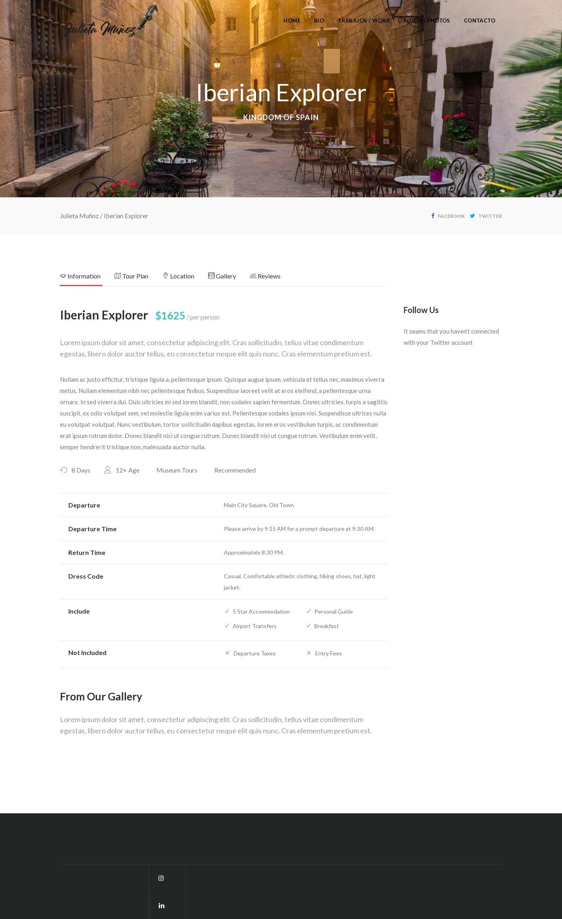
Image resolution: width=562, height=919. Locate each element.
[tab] (87, 278)
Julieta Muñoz (79, 215)
